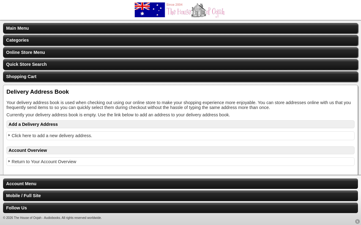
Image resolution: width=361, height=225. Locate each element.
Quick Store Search (26, 64)
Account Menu (21, 183)
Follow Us (16, 207)
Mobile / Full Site (23, 195)
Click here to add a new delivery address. (52, 135)
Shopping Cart (21, 76)
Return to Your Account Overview (44, 161)
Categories (17, 40)
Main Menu (17, 28)
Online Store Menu (25, 52)
